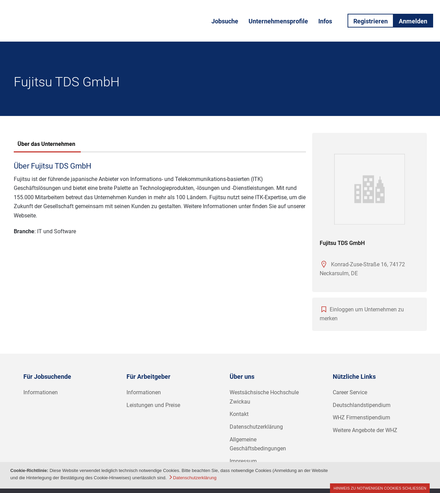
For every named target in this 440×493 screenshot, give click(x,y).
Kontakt (239, 414)
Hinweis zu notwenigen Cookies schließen (379, 488)
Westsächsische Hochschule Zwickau (264, 397)
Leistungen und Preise (153, 405)
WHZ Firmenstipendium (361, 417)
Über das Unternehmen (46, 144)
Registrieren (370, 21)
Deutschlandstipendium (361, 405)
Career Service (350, 392)
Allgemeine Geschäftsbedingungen (258, 444)
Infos (325, 21)
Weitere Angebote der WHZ (365, 430)
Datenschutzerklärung (256, 427)
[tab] (46, 145)
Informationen (40, 392)
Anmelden (413, 21)
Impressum (243, 461)
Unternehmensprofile (278, 21)
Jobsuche (224, 21)
